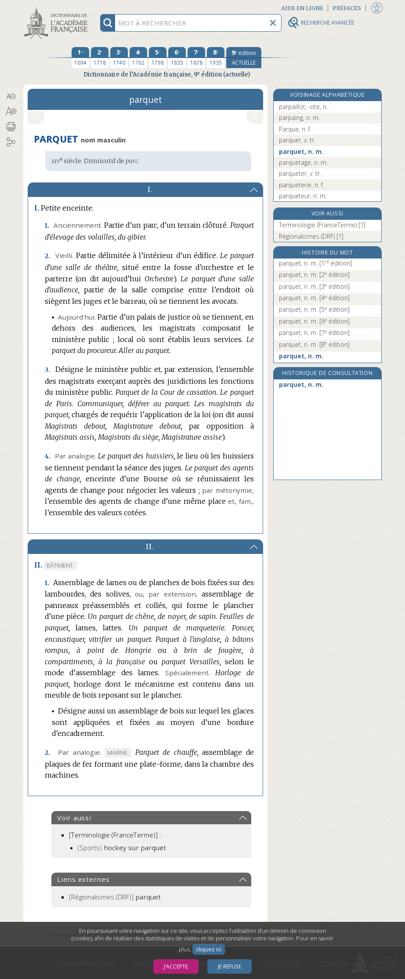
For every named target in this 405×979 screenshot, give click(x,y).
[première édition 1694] (80, 57)
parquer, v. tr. (297, 140)
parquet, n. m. (301, 151)
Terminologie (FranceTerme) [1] (322, 225)
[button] (10, 96)
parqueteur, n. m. (303, 196)
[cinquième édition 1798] (157, 57)
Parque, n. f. (295, 129)
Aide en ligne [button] (302, 8)
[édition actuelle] (243, 57)
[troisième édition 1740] (119, 57)
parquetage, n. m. (303, 162)
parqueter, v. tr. (300, 173)
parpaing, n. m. (299, 117)
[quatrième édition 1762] (138, 57)
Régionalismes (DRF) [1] (311, 236)
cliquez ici (208, 949)
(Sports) (122, 847)
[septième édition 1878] (196, 57)
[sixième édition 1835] (177, 57)
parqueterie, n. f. (301, 185)
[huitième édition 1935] (215, 57)
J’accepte (176, 966)
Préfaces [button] (347, 8)
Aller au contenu (57, 7)
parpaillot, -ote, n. (303, 106)
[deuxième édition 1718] (99, 57)
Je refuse (229, 966)
